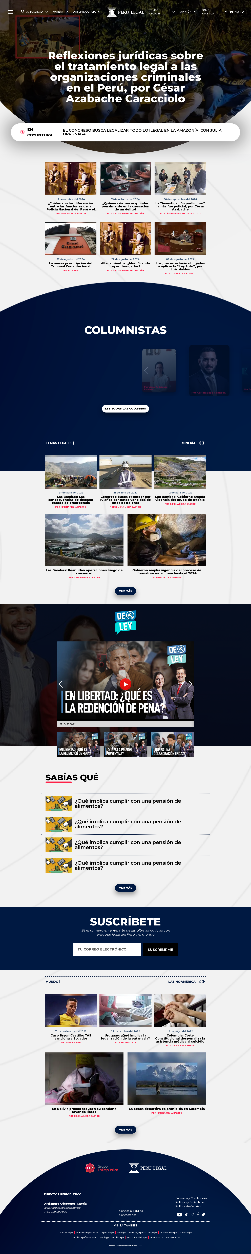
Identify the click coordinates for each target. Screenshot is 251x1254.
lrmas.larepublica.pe (137, 1237)
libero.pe (121, 1232)
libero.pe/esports (137, 1232)
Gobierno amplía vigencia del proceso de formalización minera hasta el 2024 (166, 572)
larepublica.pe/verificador (84, 1237)
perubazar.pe (156, 1237)
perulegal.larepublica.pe (112, 1237)
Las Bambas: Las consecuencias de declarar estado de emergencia (70, 499)
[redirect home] (125, 12)
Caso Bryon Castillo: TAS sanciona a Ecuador (71, 1037)
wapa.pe (153, 1232)
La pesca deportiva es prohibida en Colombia (167, 1108)
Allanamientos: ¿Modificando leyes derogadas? (125, 265)
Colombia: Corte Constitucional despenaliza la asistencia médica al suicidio (180, 1038)
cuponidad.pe (173, 1237)
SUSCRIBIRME (160, 950)
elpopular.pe (107, 1232)
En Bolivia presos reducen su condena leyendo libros (84, 1110)
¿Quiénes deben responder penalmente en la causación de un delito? (125, 206)
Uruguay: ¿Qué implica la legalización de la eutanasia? (125, 1037)
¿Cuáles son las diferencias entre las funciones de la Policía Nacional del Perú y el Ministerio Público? (71, 206)
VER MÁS (125, 591)
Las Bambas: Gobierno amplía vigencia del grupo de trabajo (180, 498)
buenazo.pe (186, 1232)
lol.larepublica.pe (168, 1232)
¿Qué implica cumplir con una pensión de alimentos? (128, 803)
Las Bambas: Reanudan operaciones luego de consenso (84, 572)
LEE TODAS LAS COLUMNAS (125, 408)
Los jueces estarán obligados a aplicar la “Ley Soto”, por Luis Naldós (180, 266)
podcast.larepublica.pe (87, 1232)
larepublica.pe (66, 1232)
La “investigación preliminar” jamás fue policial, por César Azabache (180, 206)
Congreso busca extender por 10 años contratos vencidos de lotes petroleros (125, 499)
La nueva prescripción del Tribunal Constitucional (70, 265)
